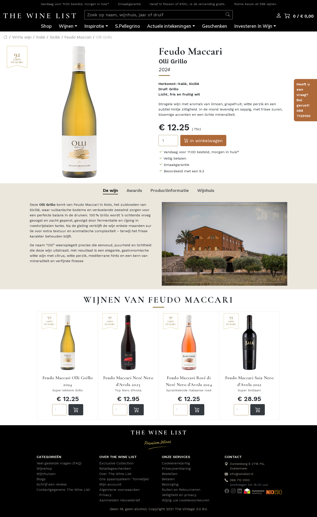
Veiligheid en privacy (179, 495)
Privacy (105, 495)
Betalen (168, 479)
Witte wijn (21, 37)
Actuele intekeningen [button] (169, 26)
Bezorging (170, 484)
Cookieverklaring (176, 463)
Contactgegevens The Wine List (63, 490)
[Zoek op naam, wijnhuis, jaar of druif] (153, 15)
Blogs (41, 479)
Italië (40, 37)
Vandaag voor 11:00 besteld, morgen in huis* (75, 4)
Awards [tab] (134, 190)
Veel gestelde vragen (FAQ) (59, 463)
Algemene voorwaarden (119, 490)
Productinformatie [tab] (169, 190)
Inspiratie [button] (94, 26)
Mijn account (110, 484)
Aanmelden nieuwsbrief (119, 500)
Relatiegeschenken (115, 468)
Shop (46, 26)
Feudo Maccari (78, 37)
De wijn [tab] (110, 190)
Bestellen (169, 474)
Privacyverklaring (176, 468)
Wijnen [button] (66, 26)
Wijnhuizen (46, 474)
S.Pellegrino (127, 26)
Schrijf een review (52, 484)
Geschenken (214, 26)
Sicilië (55, 37)
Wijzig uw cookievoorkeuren (185, 500)
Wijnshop (44, 468)
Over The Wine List (115, 474)
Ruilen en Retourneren (181, 490)
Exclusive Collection (116, 463)
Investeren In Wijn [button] (253, 26)
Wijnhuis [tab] (205, 190)
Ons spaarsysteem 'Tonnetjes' (124, 479)
